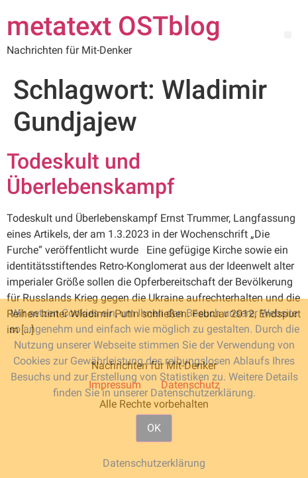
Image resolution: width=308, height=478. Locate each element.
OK (154, 428)
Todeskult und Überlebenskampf (90, 174)
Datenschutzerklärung (154, 463)
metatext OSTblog (114, 26)
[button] (287, 35)
